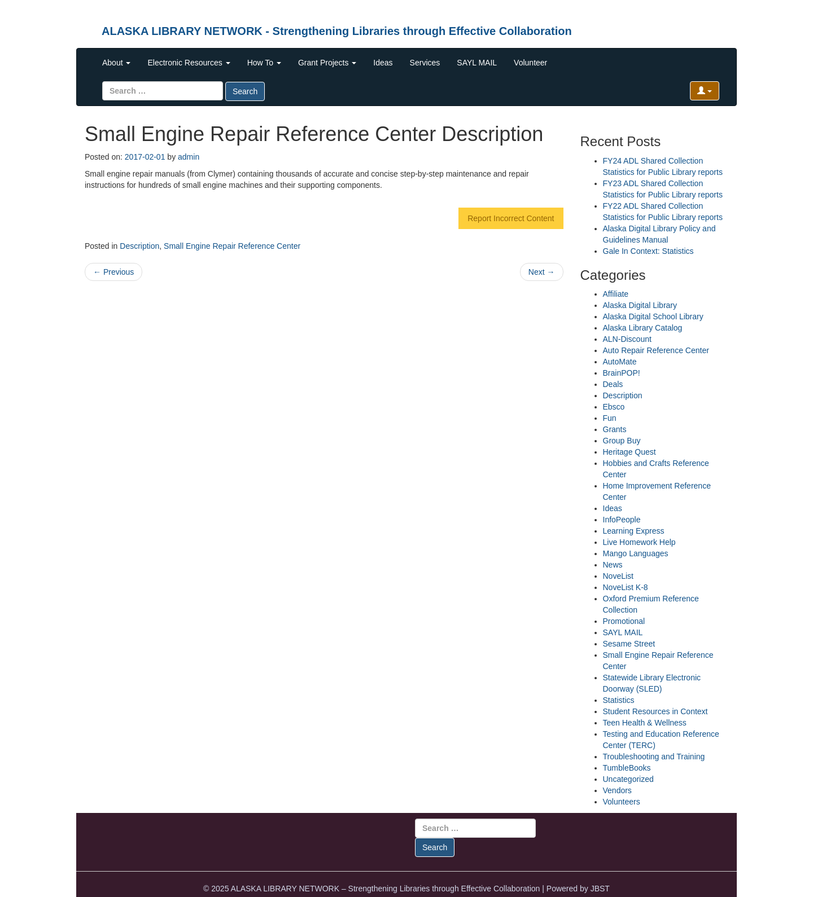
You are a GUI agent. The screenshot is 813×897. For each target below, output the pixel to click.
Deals (613, 384)
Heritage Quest (629, 451)
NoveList (618, 576)
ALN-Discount (627, 339)
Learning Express (634, 530)
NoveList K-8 (625, 587)
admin (188, 156)
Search (245, 91)
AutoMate (620, 361)
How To (264, 62)
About (116, 62)
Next (541, 271)
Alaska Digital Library (640, 305)
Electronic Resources (188, 62)
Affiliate (616, 293)
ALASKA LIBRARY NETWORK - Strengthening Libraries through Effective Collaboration (337, 31)
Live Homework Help (639, 542)
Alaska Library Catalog (643, 327)
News (613, 564)
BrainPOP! (621, 372)
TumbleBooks (627, 767)
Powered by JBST (578, 888)
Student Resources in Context (655, 711)
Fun (610, 418)
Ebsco (614, 406)
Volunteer (530, 62)
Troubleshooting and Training (654, 756)
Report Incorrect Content (510, 218)
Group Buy (622, 440)
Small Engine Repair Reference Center (232, 245)
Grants (615, 429)
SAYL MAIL (477, 62)
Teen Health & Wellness (645, 722)
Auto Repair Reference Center (656, 350)
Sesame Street (629, 643)
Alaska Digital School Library (653, 316)
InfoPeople (622, 519)
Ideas (382, 62)
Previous (113, 271)
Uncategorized (628, 779)
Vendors (617, 790)
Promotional (624, 621)
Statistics (619, 700)
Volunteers (621, 801)
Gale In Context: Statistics (648, 251)
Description (139, 245)
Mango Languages (635, 553)
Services (425, 62)
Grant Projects (327, 62)
